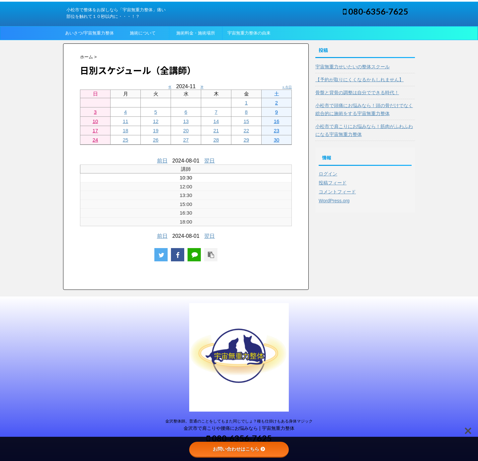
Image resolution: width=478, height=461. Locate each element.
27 (186, 140)
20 (186, 130)
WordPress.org (334, 200)
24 (95, 140)
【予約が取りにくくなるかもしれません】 (359, 79)
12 (156, 121)
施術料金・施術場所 (195, 33)
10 (95, 121)
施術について (143, 33)
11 (125, 121)
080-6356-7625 (375, 11)
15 (246, 121)
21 (216, 130)
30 (276, 140)
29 (246, 140)
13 (186, 121)
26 (156, 140)
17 (95, 130)
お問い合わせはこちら (239, 449)
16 (276, 121)
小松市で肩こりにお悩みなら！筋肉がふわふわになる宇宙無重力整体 (364, 130)
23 (276, 130)
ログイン (328, 173)
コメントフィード (337, 191)
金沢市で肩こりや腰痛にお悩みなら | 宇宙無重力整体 (239, 428)
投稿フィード (333, 182)
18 (125, 130)
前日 (162, 161)
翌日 (209, 161)
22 (246, 130)
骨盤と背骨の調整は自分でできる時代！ (357, 92)
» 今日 (287, 87)
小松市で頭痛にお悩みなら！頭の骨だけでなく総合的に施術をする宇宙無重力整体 (364, 109)
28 (216, 140)
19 (156, 130)
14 (216, 121)
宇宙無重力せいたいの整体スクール (352, 66)
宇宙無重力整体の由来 (249, 33)
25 (125, 140)
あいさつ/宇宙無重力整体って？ (89, 35)
